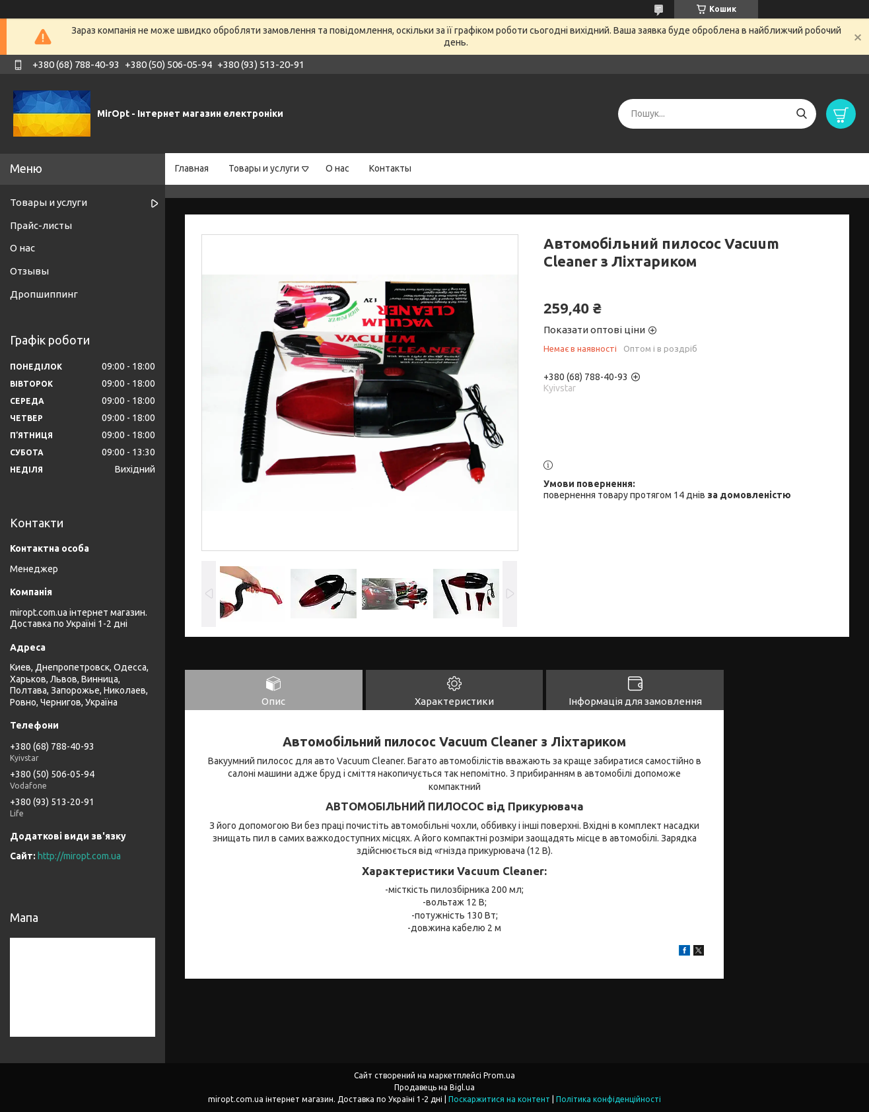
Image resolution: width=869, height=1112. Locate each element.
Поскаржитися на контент (499, 1099)
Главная (192, 168)
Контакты (390, 168)
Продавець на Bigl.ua (434, 1087)
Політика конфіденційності (608, 1099)
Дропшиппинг (44, 294)
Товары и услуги (263, 168)
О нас (337, 168)
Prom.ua (499, 1075)
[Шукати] (801, 114)
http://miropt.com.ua (79, 856)
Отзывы (29, 271)
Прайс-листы (41, 225)
